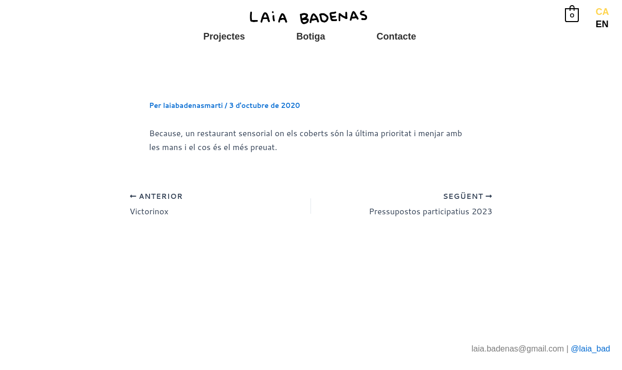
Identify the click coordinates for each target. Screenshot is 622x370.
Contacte (396, 36)
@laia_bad (590, 348)
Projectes (224, 36)
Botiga (310, 36)
